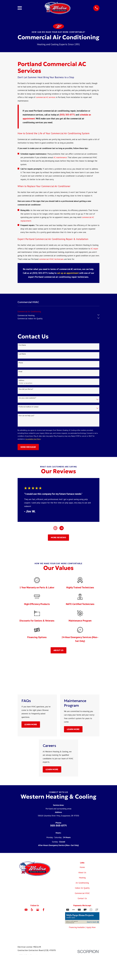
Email (20, 372)
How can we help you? (26, 416)
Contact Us (82, 898)
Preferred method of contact (28, 407)
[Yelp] (32, 909)
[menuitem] (29, 311)
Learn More (30, 724)
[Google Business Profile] (37, 909)
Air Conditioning (82, 883)
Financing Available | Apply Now (82, 927)
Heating (82, 877)
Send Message (28, 447)
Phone (21, 363)
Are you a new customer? (27, 398)
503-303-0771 (58, 825)
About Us (82, 872)
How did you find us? (26, 389)
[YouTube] (26, 909)
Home (82, 867)
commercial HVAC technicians (51, 259)
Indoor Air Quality (82, 888)
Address (21, 380)
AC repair (94, 248)
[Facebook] (43, 909)
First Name (22, 345)
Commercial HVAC (82, 893)
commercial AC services (45, 97)
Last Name (22, 354)
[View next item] (61, 528)
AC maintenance (60, 157)
